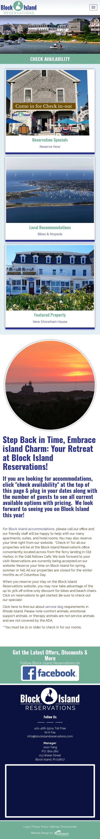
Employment (69, 826)
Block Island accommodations (31, 529)
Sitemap (54, 826)
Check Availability (50, 58)
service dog (54, 607)
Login (26, 826)
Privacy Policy (40, 826)
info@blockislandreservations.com (50, 736)
